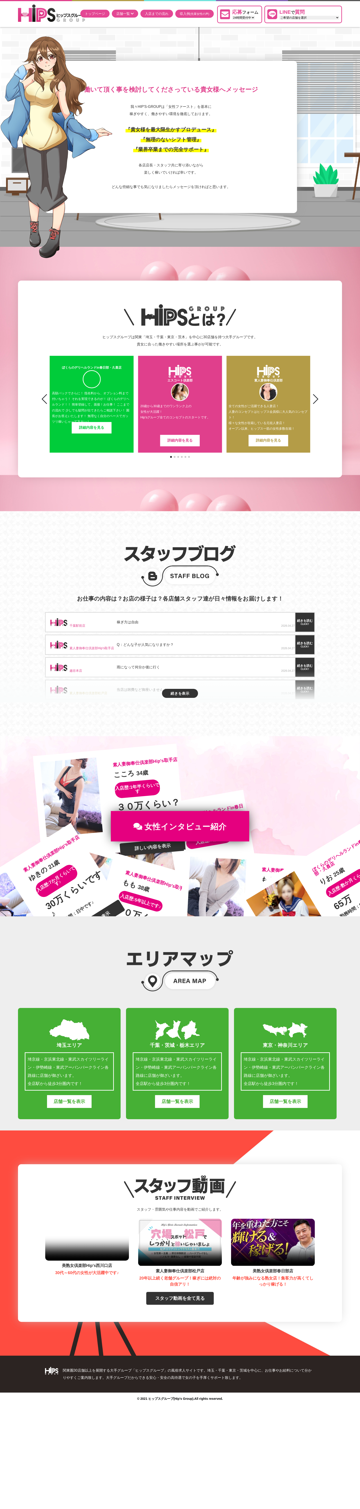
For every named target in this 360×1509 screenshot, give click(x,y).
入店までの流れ (157, 13)
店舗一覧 (125, 13)
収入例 (194, 14)
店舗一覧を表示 (69, 1121)
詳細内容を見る (91, 440)
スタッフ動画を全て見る (180, 1318)
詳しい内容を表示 (153, 867)
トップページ (95, 13)
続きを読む (305, 622)
